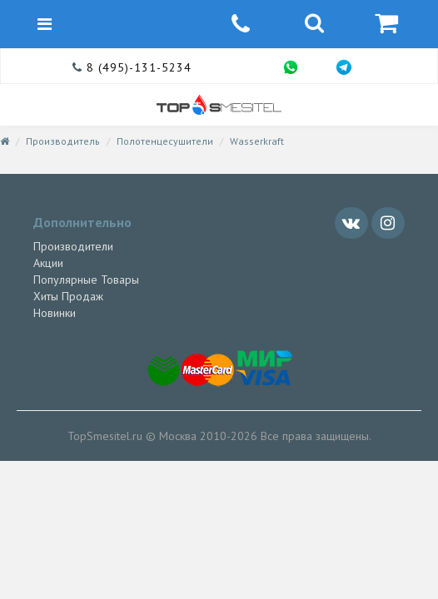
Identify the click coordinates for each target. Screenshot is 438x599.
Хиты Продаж (68, 296)
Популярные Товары (86, 279)
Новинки (54, 312)
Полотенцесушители (165, 141)
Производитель (63, 141)
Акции (48, 262)
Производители (73, 246)
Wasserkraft (257, 141)
